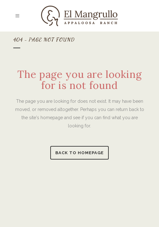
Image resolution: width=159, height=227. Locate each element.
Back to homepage (79, 152)
